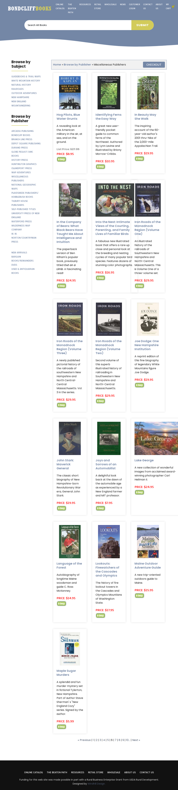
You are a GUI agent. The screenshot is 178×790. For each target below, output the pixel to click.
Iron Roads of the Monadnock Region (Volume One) (148, 228)
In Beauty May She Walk (145, 117)
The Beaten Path (72, 8)
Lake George (144, 460)
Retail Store (97, 6)
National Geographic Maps (23, 187)
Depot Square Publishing (26, 143)
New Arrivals (19, 252)
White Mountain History (25, 80)
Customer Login (134, 6)
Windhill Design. (96, 783)
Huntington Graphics (23, 164)
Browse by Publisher (77, 64)
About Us (159, 6)
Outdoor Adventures (24, 93)
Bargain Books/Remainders (22, 259)
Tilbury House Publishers (19, 203)
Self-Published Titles (23, 209)
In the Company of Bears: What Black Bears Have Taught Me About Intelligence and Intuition (70, 232)
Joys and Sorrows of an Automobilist (106, 464)
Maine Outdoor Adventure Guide (148, 565)
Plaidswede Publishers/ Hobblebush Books (25, 195)
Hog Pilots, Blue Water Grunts (68, 117)
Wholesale (111, 4)
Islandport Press (21, 168)
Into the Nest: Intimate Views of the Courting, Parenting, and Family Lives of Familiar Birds (113, 228)
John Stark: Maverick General (65, 464)
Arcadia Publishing (22, 131)
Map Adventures (21, 172)
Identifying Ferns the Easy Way (108, 117)
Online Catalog (60, 6)
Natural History (21, 85)
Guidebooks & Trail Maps (26, 76)
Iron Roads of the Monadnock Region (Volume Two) (109, 347)
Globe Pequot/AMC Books (22, 154)
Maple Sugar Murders (66, 673)
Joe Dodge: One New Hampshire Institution (147, 345)
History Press (19, 160)
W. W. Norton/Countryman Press (23, 238)
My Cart (168, 6)
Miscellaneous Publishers (19, 178)
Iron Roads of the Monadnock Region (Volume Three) (70, 347)
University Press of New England (25, 215)
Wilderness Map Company (20, 227)
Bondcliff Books (20, 135)
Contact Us (147, 6)
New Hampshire (20, 97)
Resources (85, 4)
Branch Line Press (21, 139)
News (123, 4)
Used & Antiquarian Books (23, 271)
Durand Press (19, 147)
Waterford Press (21, 221)
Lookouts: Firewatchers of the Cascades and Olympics (107, 569)
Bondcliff (29, 8)
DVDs (14, 265)
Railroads (17, 89)
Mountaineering (20, 105)
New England (18, 101)
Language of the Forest (69, 565)
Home (57, 64)
